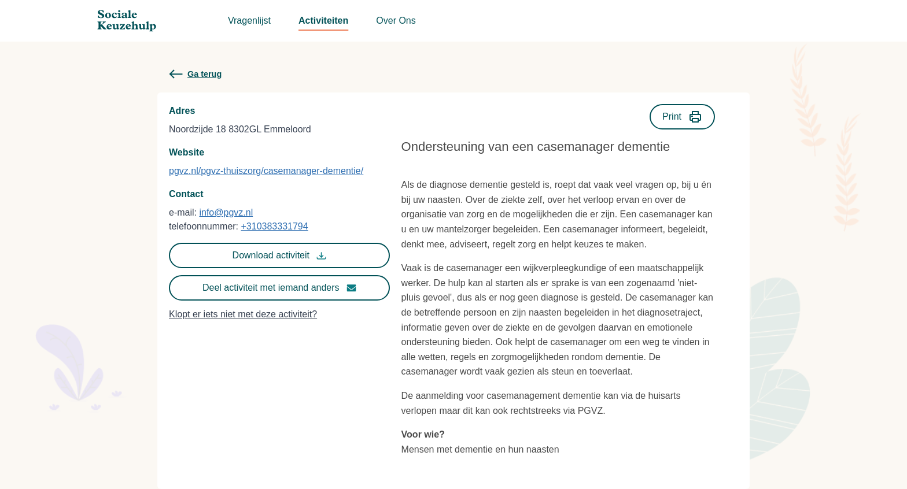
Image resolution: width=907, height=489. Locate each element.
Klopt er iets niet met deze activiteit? (243, 314)
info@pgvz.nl (226, 212)
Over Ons (395, 20)
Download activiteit (279, 255)
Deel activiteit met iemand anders (279, 288)
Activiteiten (323, 20)
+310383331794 (274, 226)
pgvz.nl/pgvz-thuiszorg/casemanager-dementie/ (266, 171)
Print (682, 117)
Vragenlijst (249, 20)
